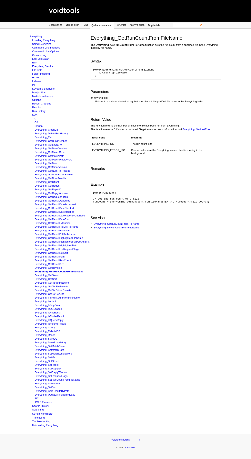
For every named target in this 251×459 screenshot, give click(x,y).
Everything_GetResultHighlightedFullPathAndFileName (66, 241)
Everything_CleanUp (46, 129)
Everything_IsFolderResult (49, 316)
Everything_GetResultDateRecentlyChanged (60, 215)
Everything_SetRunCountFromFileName (57, 379)
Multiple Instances (42, 96)
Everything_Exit (43, 137)
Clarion (39, 126)
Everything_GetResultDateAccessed (55, 204)
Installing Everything (43, 40)
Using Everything (41, 43)
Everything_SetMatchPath (49, 349)
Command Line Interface (46, 47)
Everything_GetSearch (47, 275)
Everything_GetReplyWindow (51, 193)
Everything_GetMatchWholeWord (53, 159)
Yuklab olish (72, 24)
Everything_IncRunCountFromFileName (57, 297)
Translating (38, 417)
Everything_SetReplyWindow (51, 372)
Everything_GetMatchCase (50, 152)
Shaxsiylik (130, 447)
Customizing (39, 55)
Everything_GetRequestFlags (51, 196)
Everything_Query (45, 327)
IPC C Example (43, 402)
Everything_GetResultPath (50, 256)
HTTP (35, 77)
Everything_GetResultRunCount (53, 260)
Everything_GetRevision (48, 267)
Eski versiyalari (40, 58)
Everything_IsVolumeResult (50, 323)
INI (33, 84)
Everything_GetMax (46, 163)
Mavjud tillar (39, 92)
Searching (38, 409)
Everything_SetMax (46, 357)
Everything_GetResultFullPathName (55, 234)
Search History (40, 405)
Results (36, 107)
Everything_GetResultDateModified (54, 211)
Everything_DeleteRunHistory (51, 133)
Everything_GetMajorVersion (51, 148)
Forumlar (121, 24)
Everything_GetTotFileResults (51, 286)
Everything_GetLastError (49, 144)
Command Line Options (45, 51)
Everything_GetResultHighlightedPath (56, 245)
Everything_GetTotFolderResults (53, 290)
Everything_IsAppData (47, 305)
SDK (34, 114)
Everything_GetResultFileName (52, 230)
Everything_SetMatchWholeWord (53, 353)
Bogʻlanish (154, 25)
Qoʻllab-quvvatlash (101, 25)
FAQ (85, 24)
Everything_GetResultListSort (51, 252)
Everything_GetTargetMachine (52, 282)
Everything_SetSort (45, 387)
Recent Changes (41, 103)
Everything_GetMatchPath (49, 155)
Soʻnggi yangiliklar (42, 413)
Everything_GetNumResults (50, 178)
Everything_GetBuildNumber (51, 140)
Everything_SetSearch (47, 383)
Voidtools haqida (120, 439)
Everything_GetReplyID (48, 189)
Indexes (36, 81)
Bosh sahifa (55, 24)
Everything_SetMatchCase (50, 346)
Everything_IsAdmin (46, 301)
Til (138, 439)
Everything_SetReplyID (48, 368)
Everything (36, 36)
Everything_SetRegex (47, 364)
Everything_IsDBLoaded (48, 308)
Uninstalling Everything (45, 425)
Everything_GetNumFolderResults (54, 174)
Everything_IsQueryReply (49, 320)
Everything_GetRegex (47, 185)
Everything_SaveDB (46, 338)
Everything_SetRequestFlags (51, 376)
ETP (34, 62)
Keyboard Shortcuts (43, 88)
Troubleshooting (41, 421)
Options (36, 99)
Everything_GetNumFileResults (52, 170)
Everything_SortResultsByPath (52, 390)
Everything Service (42, 66)
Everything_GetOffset (47, 181)
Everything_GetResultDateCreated (54, 208)
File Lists (37, 70)
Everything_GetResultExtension (53, 223)
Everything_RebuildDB (47, 331)
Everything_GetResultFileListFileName (56, 226)
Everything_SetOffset (47, 361)
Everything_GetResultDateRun (52, 219)
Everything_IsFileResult (48, 312)
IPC (37, 398)
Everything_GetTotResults (49, 293)
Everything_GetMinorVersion (51, 167)
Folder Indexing (41, 73)
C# (36, 122)
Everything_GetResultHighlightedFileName (59, 237)
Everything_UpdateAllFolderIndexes (55, 394)
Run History (38, 111)
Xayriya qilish (137, 24)
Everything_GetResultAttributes (52, 200)
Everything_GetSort (46, 279)
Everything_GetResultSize (49, 264)
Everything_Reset (45, 334)
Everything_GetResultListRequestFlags (57, 249)
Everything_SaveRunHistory (50, 342)
